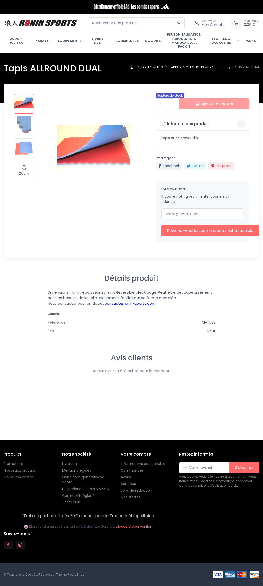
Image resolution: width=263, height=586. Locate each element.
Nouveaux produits (20, 470)
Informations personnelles (143, 463)
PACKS (250, 40)
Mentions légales (76, 470)
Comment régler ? (78, 495)
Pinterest (221, 165)
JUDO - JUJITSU (16, 40)
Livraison (69, 463)
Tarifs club (71, 502)
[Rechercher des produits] (136, 22)
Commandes (132, 470)
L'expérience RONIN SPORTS (85, 488)
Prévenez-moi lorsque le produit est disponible (210, 230)
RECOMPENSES (126, 40)
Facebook (169, 165)
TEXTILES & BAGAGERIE (221, 40)
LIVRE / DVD (97, 40)
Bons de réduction (136, 490)
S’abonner (244, 467)
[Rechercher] (179, 22)
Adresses (128, 483)
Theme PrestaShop (70, 574)
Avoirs (126, 477)
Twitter (195, 165)
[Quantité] (165, 103)
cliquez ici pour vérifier (133, 526)
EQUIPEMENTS (70, 40)
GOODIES (153, 40)
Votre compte (136, 454)
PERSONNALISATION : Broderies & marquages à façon (184, 40)
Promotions (14, 463)
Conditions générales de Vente (83, 480)
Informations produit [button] (203, 124)
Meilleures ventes (19, 477)
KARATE (42, 40)
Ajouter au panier (214, 103)
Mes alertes (130, 497)
